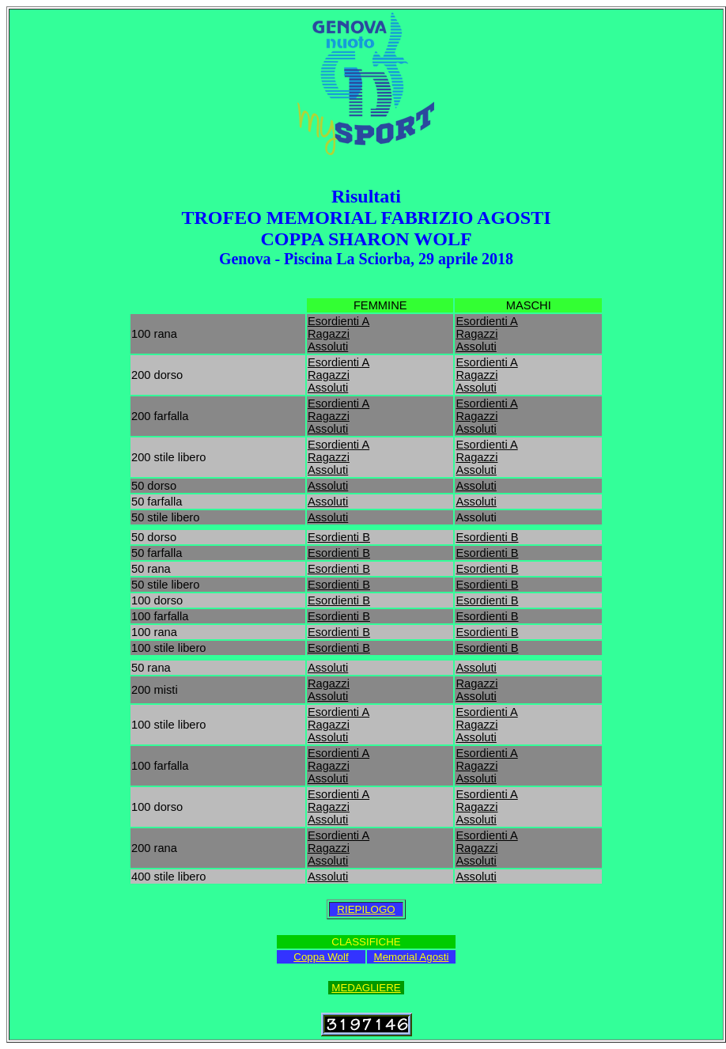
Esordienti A (338, 321)
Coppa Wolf (320, 957)
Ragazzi (329, 334)
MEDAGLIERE (365, 988)
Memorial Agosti (411, 957)
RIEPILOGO (366, 909)
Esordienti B (339, 537)
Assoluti (328, 346)
